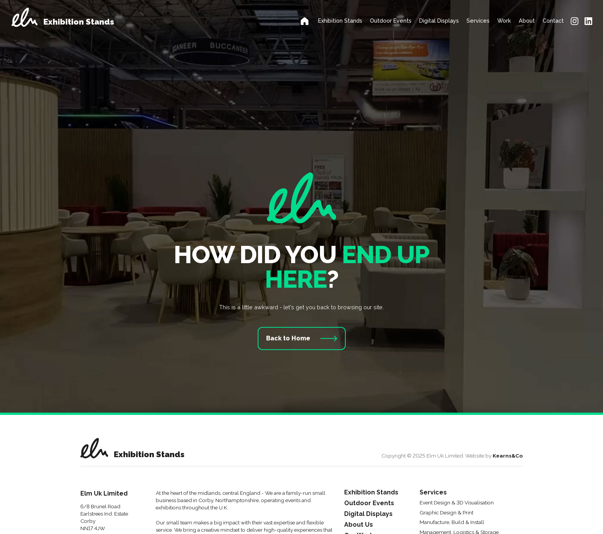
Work (504, 20)
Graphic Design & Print (446, 513)
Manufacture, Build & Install (452, 522)
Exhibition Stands (340, 20)
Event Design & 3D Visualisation (457, 503)
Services (478, 20)
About (527, 20)
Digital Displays (439, 20)
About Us (358, 525)
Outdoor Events (390, 20)
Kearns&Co (508, 456)
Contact (553, 20)
